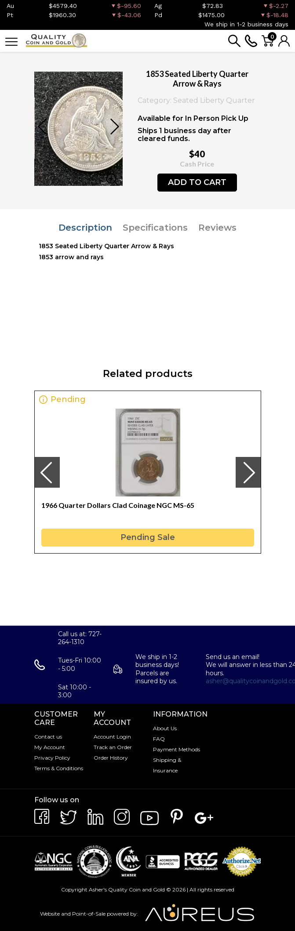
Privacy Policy (52, 757)
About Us (165, 728)
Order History (111, 757)
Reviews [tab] (217, 227)
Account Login (112, 736)
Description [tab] (85, 227)
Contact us (48, 736)
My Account (49, 747)
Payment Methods (176, 749)
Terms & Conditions (58, 768)
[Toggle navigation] (11, 41)
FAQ (159, 738)
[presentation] (47, 472)
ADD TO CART (197, 182)
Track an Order (113, 747)
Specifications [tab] (155, 227)
